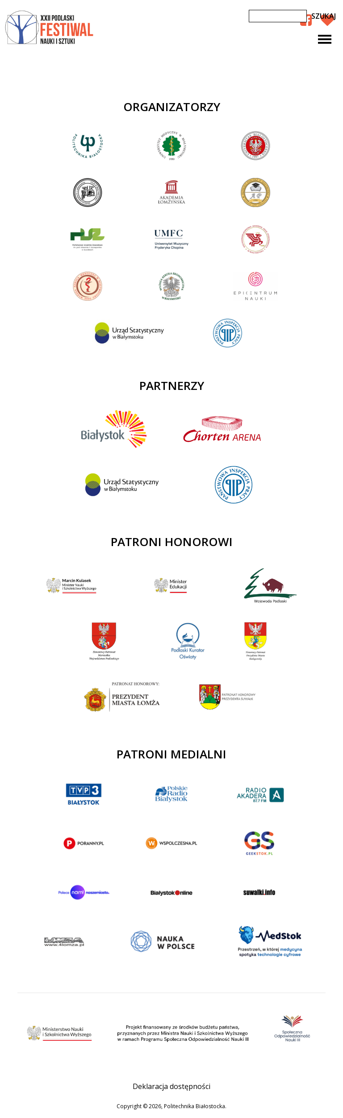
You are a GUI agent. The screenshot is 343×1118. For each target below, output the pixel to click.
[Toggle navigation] (325, 39)
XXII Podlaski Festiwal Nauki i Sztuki (50, 28)
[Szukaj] (278, 16)
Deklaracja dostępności (171, 1086)
